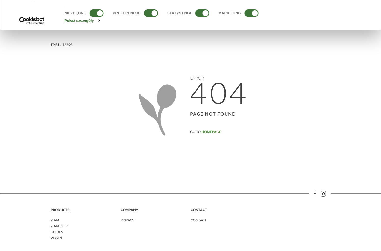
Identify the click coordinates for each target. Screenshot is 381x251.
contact (198, 220)
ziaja (55, 220)
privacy (127, 220)
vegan (56, 237)
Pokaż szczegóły (79, 47)
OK (340, 13)
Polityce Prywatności (157, 24)
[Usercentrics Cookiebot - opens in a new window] (31, 47)
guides (57, 232)
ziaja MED (59, 226)
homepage (211, 132)
